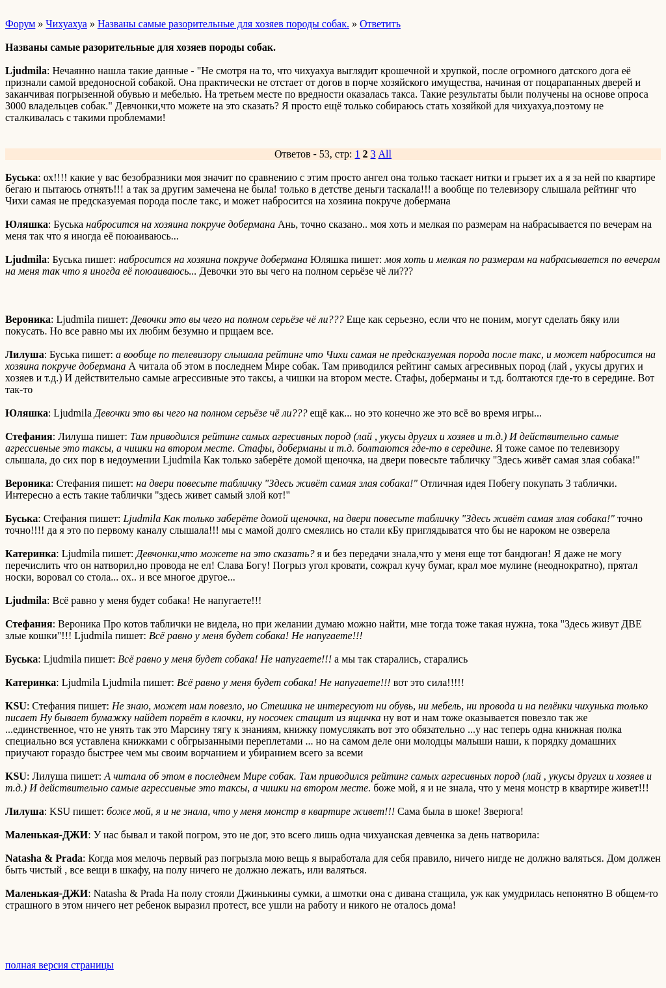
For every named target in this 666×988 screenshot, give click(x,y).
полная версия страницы (59, 964)
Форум (20, 23)
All (385, 153)
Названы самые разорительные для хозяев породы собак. (223, 23)
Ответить (380, 23)
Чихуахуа (66, 23)
